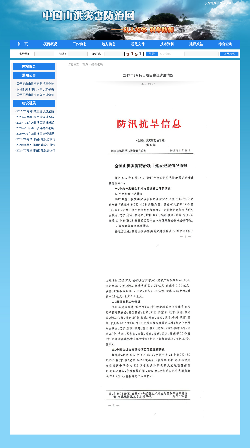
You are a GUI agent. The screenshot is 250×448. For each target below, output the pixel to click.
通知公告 (29, 75)
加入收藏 (225, 3)
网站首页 (29, 66)
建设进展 (29, 103)
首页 (85, 64)
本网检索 (229, 53)
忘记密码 (165, 54)
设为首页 (210, 3)
